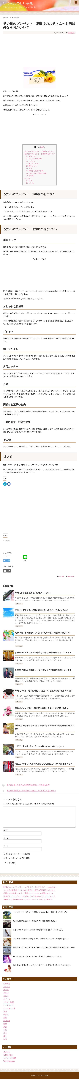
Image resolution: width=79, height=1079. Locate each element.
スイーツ (6, 999)
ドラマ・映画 (8, 1002)
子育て (6, 1014)
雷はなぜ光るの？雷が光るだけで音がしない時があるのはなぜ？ (38, 956)
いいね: (30, 183)
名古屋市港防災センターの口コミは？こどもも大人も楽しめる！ (29, 791)
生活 (5, 1030)
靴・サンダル (32, 163)
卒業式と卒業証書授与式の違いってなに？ (33, 593)
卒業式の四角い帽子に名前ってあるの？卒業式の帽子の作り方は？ (44, 691)
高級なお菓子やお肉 (34, 171)
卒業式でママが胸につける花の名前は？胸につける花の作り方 (42, 708)
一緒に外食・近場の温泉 (36, 173)
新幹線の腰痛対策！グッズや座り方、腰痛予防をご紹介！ (35, 921)
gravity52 (71, 576)
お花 (29, 168)
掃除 (5, 1024)
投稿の (7, 1055)
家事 (5, 1018)
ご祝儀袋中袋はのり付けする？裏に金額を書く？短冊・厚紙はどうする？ (41, 939)
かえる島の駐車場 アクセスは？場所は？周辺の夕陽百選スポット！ (29, 890)
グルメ (6, 993)
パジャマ (30, 161)
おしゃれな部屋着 (34, 159)
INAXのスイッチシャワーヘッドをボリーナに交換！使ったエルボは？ (30, 887)
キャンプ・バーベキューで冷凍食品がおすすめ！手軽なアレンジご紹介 (40, 912)
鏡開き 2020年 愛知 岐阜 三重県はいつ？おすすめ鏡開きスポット (28, 893)
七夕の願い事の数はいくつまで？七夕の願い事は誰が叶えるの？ (43, 633)
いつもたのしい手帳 (18, 3)
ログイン (6, 1052)
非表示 (42, 147)
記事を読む (19, 603)
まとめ (27, 178)
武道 (5, 1027)
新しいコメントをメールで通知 (18, 854)
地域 (5, 1011)
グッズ (6, 990)
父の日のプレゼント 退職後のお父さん (39, 151)
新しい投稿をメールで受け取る (18, 858)
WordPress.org (9, 1061)
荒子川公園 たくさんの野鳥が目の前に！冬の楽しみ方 (25, 785)
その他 (30, 176)
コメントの (9, 1058)
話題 (5, 1039)
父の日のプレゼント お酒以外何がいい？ (39, 154)
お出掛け (6, 984)
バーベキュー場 (9, 1008)
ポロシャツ (31, 156)
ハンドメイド (8, 1005)
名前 (5, 830)
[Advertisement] (39, 50)
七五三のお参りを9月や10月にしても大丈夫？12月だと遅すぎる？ (43, 764)
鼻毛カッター (32, 166)
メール (6, 838)
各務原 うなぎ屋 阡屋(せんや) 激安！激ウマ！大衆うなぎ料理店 (27, 899)
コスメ (6, 996)
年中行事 (71, 33)
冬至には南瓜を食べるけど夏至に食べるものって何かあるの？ (42, 610)
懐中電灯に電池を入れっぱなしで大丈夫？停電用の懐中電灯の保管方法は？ (42, 965)
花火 (5, 1036)
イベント (6, 987)
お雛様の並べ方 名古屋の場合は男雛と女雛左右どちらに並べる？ (43, 652)
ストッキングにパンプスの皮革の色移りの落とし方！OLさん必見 (38, 930)
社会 (5, 1033)
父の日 (61, 576)
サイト (5, 846)
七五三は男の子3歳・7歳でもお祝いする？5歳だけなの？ (39, 746)
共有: (29, 181)
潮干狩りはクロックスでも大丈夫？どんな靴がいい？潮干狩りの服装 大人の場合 (44, 947)
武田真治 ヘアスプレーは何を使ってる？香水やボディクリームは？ (29, 896)
